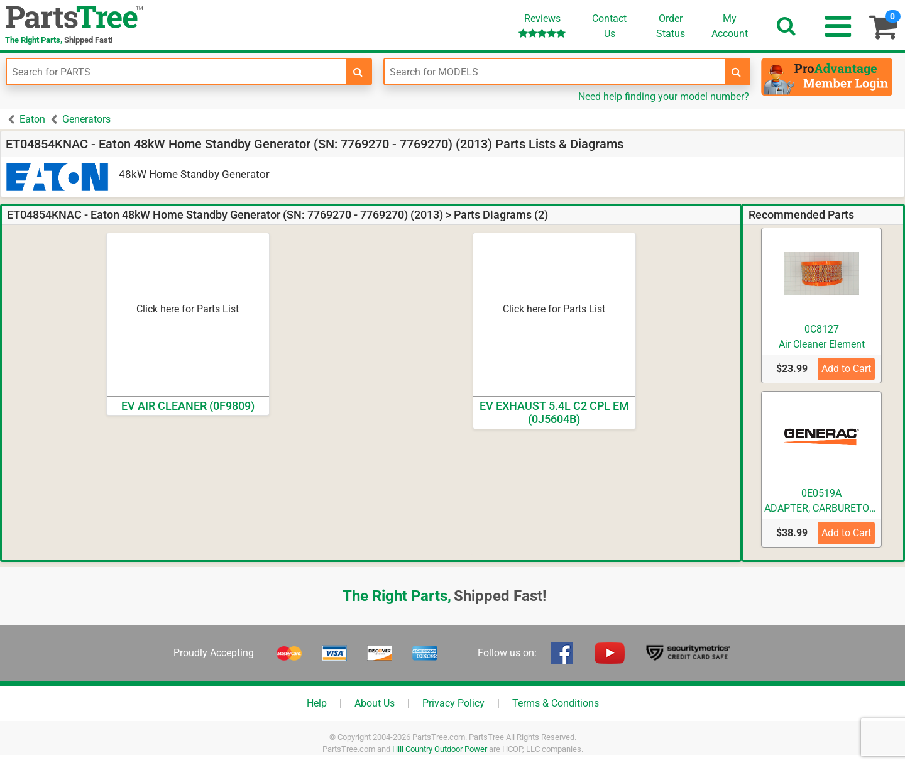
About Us (374, 703)
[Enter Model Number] (554, 71)
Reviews (542, 25)
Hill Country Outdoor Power (439, 749)
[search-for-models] (736, 71)
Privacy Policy (453, 703)
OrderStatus (670, 26)
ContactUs (609, 26)
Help (317, 703)
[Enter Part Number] (176, 71)
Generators (86, 119)
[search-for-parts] (358, 71)
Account (729, 25)
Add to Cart (846, 369)
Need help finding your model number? (663, 96)
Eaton (32, 119)
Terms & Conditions (555, 703)
